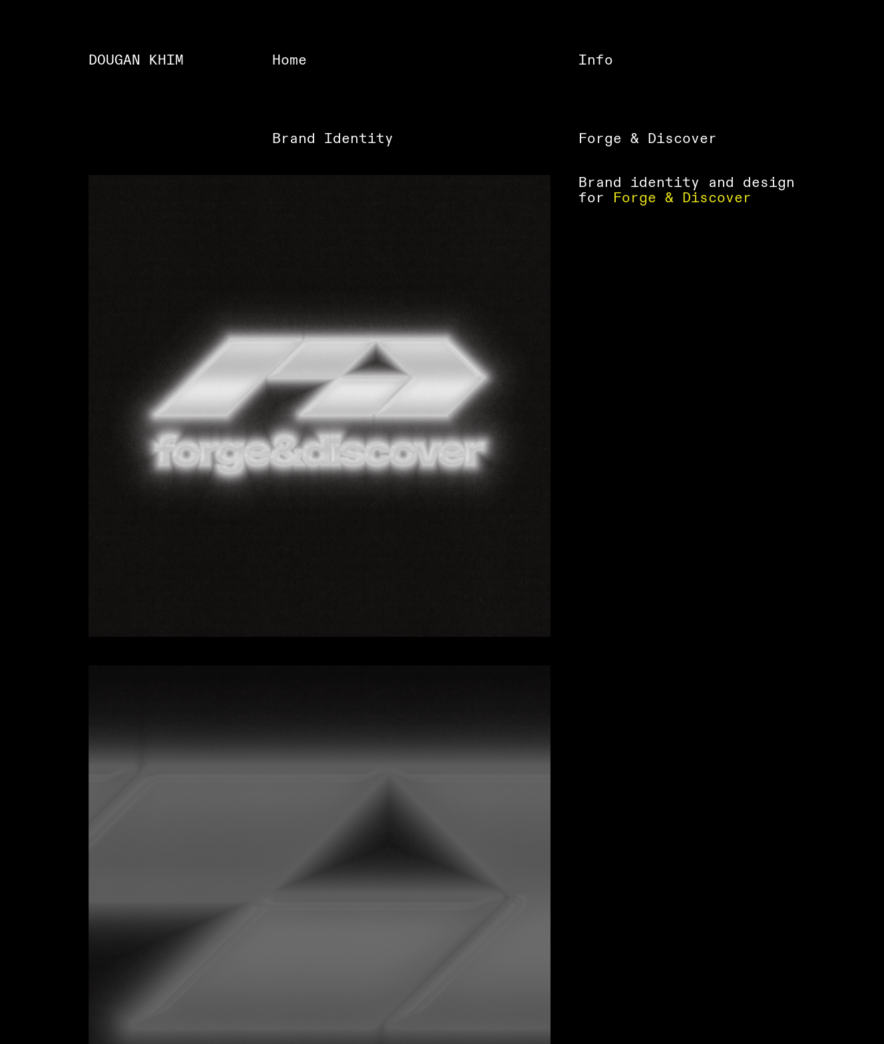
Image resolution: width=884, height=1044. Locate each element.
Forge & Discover (682, 198)
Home (289, 60)
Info (595, 60)
